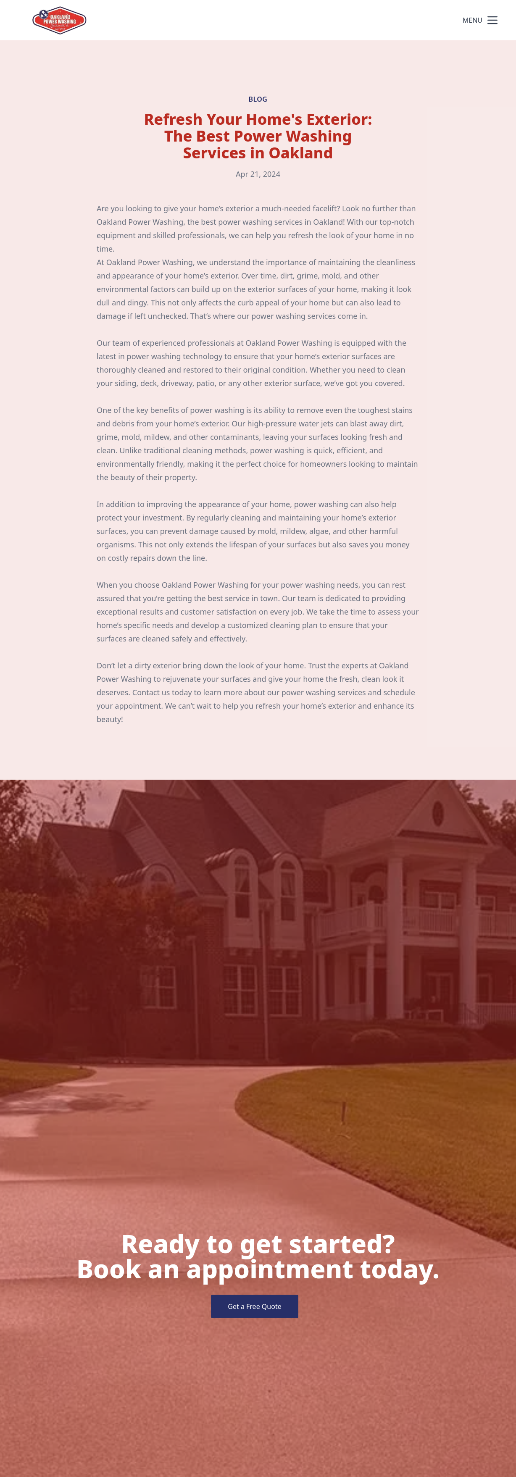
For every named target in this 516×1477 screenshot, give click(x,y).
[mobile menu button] (492, 20)
